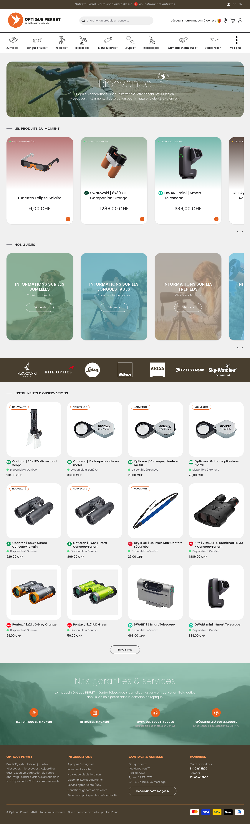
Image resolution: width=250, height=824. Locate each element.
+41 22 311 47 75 (143, 777)
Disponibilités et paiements (85, 780)
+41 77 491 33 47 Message (149, 782)
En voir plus (125, 649)
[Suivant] (242, 231)
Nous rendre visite (79, 769)
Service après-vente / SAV (85, 785)
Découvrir (40, 307)
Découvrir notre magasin (152, 791)
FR (228, 4)
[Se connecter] (240, 20)
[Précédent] (237, 231)
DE (234, 4)
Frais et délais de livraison (84, 774)
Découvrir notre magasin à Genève (193, 20)
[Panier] (232, 20)
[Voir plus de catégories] (237, 43)
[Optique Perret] (34, 20)
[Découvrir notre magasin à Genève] (225, 20)
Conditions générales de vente (87, 790)
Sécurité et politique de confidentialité (92, 795)
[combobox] (116, 20)
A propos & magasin (81, 764)
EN (240, 4)
